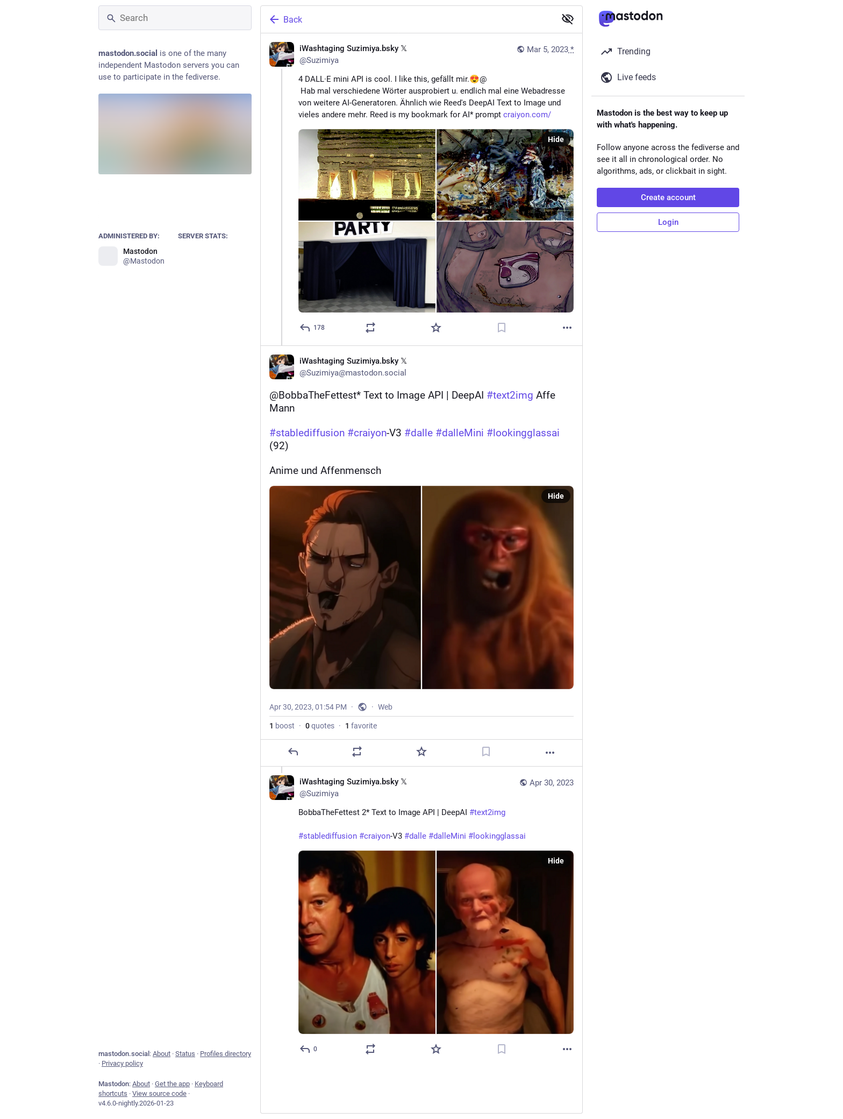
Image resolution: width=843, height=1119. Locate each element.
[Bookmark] (501, 327)
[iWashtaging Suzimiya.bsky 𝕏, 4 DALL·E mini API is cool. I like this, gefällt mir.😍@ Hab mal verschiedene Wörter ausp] (421, 189)
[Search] (175, 17)
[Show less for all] (567, 19)
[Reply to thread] (308, 1049)
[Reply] (312, 327)
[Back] (407, 19)
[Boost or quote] (370, 327)
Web (385, 707)
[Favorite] (436, 327)
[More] (567, 327)
